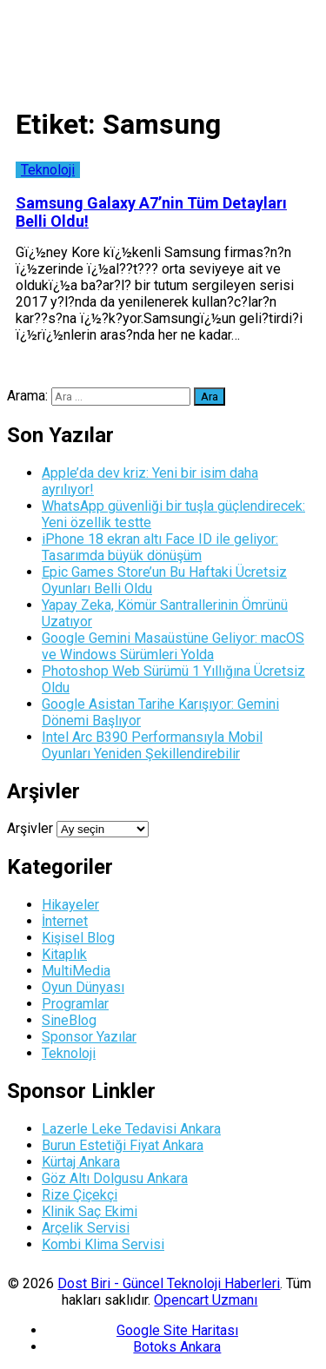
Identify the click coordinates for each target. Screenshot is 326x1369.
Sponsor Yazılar (89, 1036)
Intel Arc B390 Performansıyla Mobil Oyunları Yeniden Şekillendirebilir (152, 745)
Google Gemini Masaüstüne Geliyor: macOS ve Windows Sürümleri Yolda (173, 646)
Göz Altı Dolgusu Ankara (115, 1178)
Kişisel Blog (78, 937)
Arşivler (30, 828)
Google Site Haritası (177, 1330)
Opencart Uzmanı (205, 1300)
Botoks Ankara (177, 1347)
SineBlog (69, 1020)
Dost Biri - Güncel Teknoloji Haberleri (168, 1283)
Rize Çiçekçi (79, 1195)
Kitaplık (64, 954)
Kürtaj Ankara (81, 1162)
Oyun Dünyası (83, 987)
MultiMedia (76, 970)
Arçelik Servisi (86, 1228)
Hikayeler (70, 904)
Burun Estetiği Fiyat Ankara (122, 1145)
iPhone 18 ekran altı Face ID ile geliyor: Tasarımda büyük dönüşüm (160, 547)
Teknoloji (48, 170)
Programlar (75, 1003)
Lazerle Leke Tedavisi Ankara (131, 1129)
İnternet (65, 921)
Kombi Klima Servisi (103, 1244)
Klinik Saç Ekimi (89, 1211)
